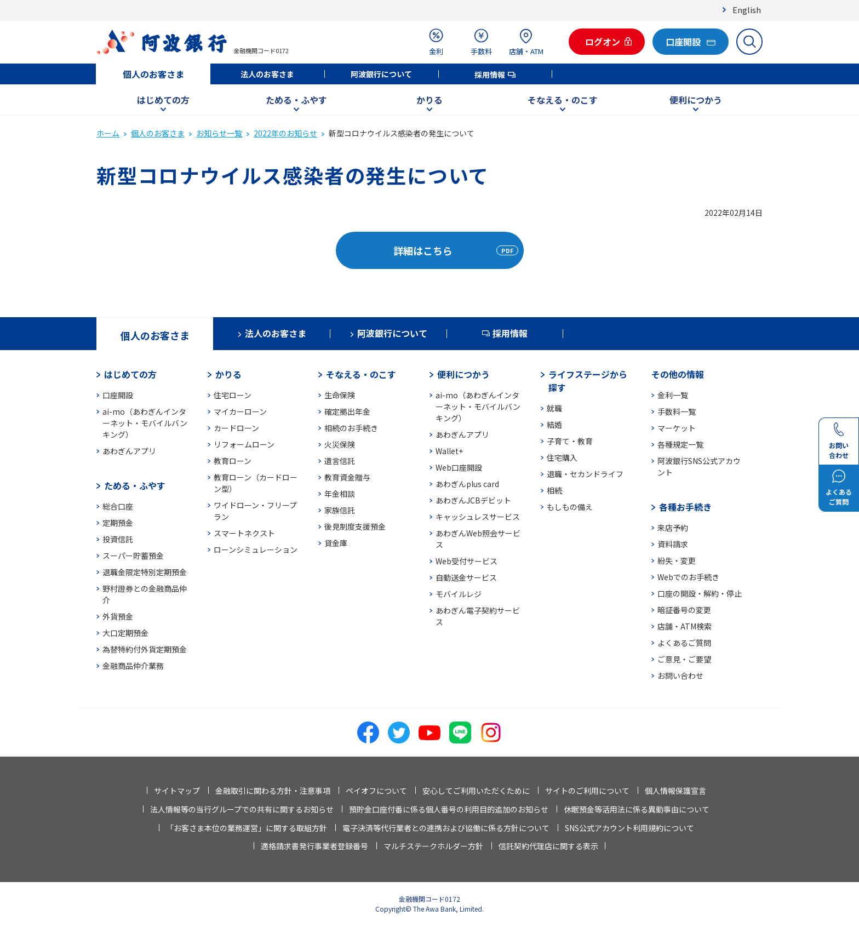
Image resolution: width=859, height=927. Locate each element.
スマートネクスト (244, 533)
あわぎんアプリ (129, 450)
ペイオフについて (376, 790)
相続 (554, 490)
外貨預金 (117, 616)
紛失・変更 (676, 560)
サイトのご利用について (587, 790)
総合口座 (117, 506)
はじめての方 (163, 99)
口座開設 (117, 395)
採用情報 (489, 74)
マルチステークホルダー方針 (433, 845)
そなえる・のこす (563, 99)
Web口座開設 (459, 467)
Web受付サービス (466, 561)
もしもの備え (570, 506)
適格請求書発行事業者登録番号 (314, 845)
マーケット (676, 427)
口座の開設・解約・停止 (699, 593)
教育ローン (232, 460)
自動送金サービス (466, 577)
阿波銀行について (381, 73)
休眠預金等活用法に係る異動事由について (636, 809)
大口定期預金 (125, 632)
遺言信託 (339, 460)
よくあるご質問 (684, 642)
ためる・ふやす (296, 99)
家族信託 (339, 510)
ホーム (107, 133)
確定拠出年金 (347, 411)
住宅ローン (232, 395)
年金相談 (339, 493)
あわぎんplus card (467, 483)
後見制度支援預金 (355, 526)
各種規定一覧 (680, 444)
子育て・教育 (570, 441)
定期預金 (117, 522)
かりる (429, 99)
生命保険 (339, 395)
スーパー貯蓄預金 (133, 555)
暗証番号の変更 (684, 609)
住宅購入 (562, 457)
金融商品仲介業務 (133, 665)
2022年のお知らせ (285, 133)
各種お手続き (685, 506)
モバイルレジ (459, 593)
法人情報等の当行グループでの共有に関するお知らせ (242, 809)
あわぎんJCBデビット (473, 500)
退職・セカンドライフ (585, 473)
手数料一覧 (676, 411)
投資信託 (117, 539)
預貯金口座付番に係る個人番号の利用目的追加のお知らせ (448, 809)
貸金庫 (335, 542)
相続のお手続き (351, 427)
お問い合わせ (680, 675)
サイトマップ (177, 790)
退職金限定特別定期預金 (144, 571)
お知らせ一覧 (219, 133)
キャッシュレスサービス (478, 516)
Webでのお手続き (688, 576)
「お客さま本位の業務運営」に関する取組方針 (246, 827)
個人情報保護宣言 (675, 790)
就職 (554, 408)
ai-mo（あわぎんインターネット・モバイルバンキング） (144, 423)
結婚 (554, 424)
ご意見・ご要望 (684, 659)
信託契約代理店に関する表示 (548, 845)
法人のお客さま (267, 73)
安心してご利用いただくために (476, 790)
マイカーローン (240, 411)
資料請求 (672, 544)
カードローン (236, 427)
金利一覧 (672, 395)
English (746, 9)
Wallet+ (449, 450)
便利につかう (695, 99)
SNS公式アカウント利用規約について (629, 827)
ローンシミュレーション (255, 549)
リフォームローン (244, 444)
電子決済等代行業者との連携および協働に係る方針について (445, 827)
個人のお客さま (153, 74)
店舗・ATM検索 (684, 626)
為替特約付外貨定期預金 (144, 649)
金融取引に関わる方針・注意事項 (272, 790)
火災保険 (339, 444)
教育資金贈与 (347, 477)
